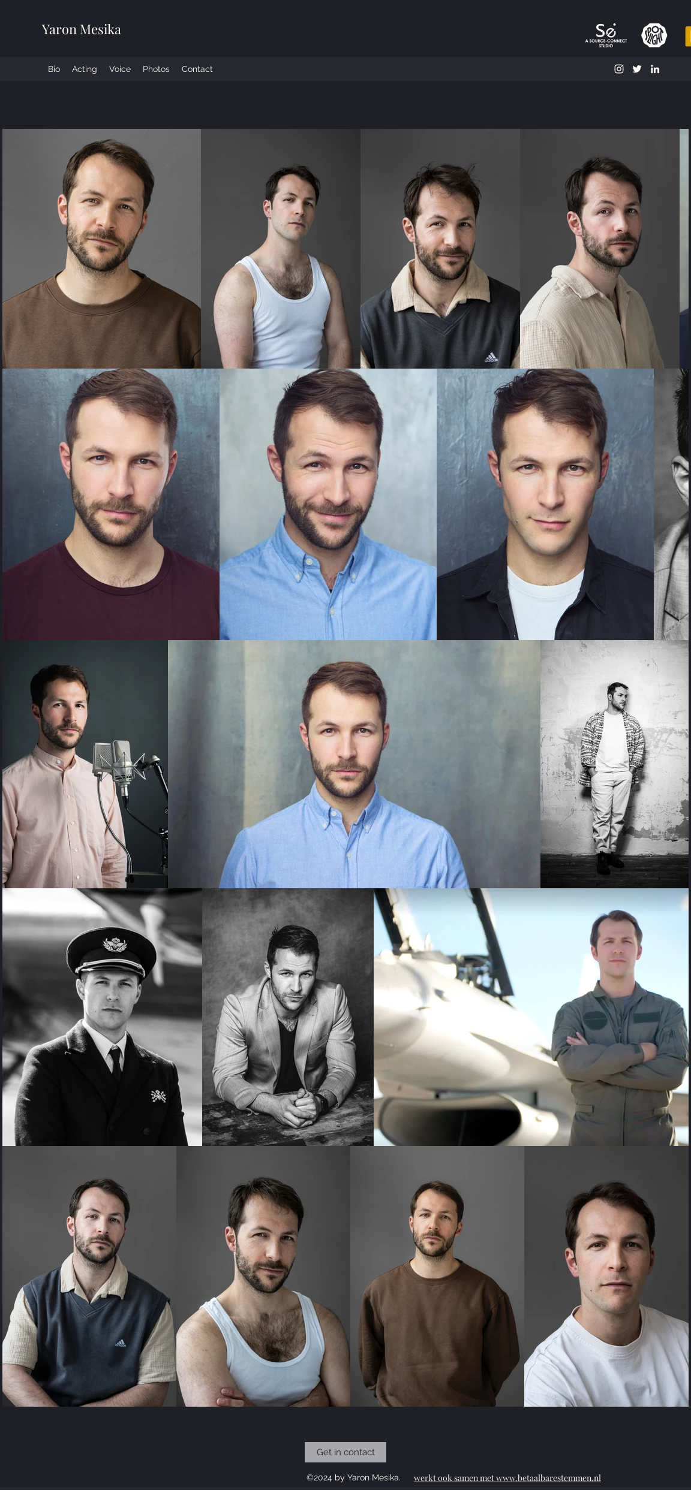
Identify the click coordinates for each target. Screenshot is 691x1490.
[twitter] (637, 69)
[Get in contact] (345, 1452)
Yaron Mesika (81, 29)
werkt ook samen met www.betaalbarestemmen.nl (507, 1477)
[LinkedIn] (655, 69)
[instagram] (619, 69)
